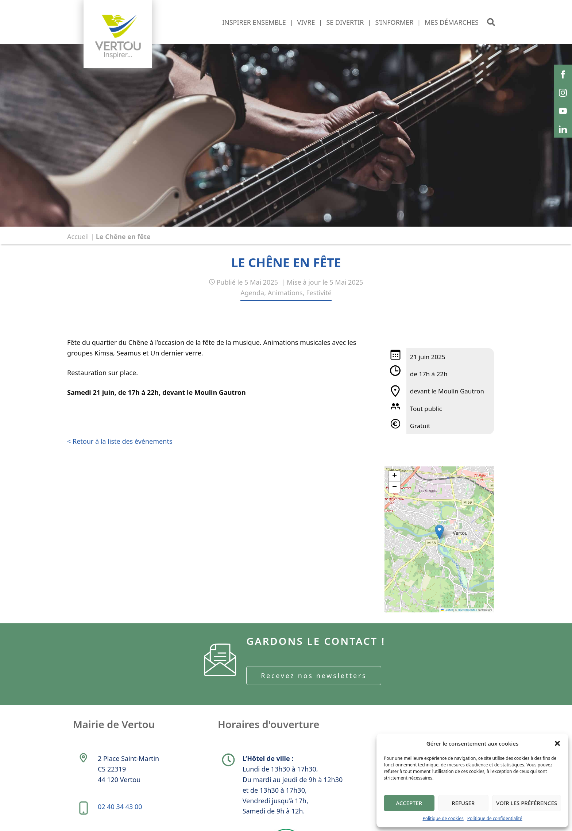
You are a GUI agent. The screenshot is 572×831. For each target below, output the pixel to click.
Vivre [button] (306, 22)
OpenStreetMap (467, 610)
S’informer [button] (394, 22)
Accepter (409, 803)
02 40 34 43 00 (120, 809)
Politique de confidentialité (494, 818)
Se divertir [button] (345, 22)
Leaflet (447, 610)
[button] (557, 743)
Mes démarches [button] (452, 22)
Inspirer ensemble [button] (254, 22)
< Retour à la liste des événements (120, 441)
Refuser (463, 803)
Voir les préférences (526, 803)
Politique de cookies (442, 818)
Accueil (78, 236)
